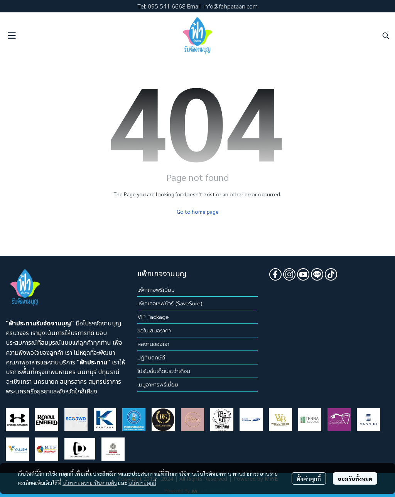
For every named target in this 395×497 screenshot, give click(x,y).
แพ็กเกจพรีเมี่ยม (156, 290)
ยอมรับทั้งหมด (355, 478)
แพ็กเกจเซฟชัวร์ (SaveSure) (169, 304)
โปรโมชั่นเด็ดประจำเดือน (163, 371)
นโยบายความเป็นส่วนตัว (89, 482)
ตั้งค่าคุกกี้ (309, 478)
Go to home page (198, 211)
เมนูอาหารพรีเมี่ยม (157, 385)
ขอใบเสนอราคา (154, 331)
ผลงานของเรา (153, 344)
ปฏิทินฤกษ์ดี (151, 358)
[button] (385, 35)
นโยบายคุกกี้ (142, 482)
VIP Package (153, 317)
